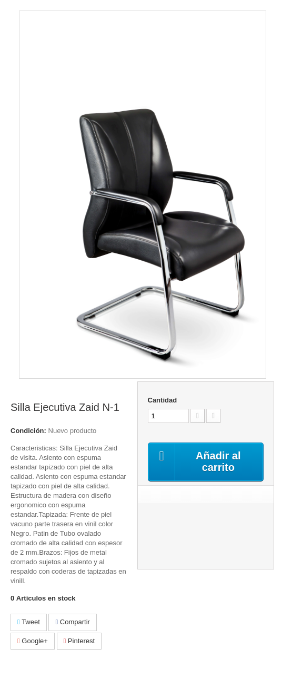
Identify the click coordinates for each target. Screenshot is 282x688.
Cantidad (162, 400)
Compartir (72, 622)
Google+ (32, 641)
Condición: (28, 431)
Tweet (28, 622)
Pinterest (79, 641)
